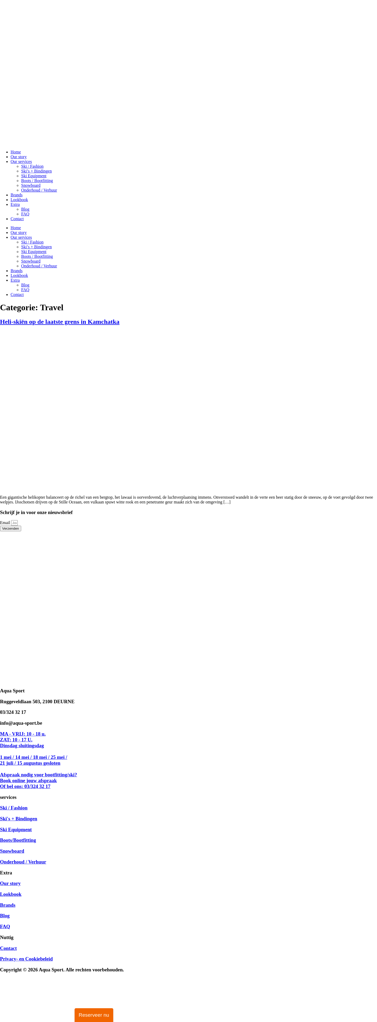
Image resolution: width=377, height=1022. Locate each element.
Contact (17, 218)
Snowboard (30, 185)
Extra (15, 204)
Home (16, 152)
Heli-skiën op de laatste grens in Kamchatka (60, 321)
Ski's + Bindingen (18, 818)
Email (5, 522)
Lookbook (19, 199)
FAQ (25, 214)
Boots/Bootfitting (18, 840)
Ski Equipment (34, 176)
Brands (16, 195)
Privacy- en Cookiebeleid (26, 959)
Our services (21, 161)
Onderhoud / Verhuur (39, 190)
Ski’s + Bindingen (36, 171)
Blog (25, 209)
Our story (19, 156)
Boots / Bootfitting (37, 180)
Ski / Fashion (32, 166)
